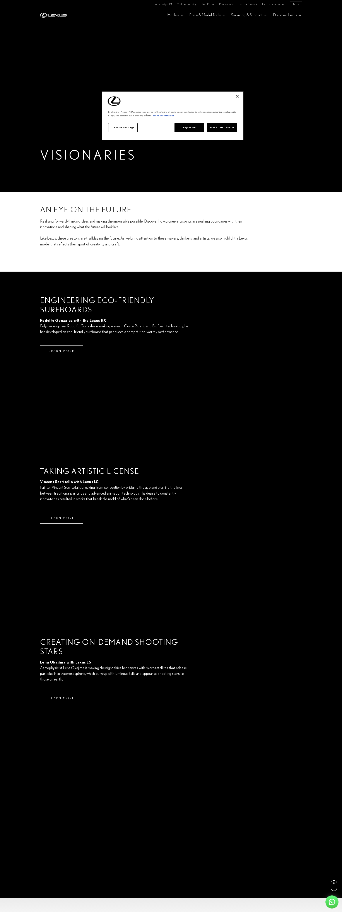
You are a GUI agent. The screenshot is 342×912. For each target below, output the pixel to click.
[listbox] (296, 4)
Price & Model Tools (205, 15)
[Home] (53, 4)
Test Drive (208, 4)
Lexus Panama (271, 4)
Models (173, 15)
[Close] (237, 96)
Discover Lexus (285, 15)
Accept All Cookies (221, 127)
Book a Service (248, 4)
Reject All (189, 127)
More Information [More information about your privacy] (163, 115)
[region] (172, 115)
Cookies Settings (122, 127)
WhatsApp (161, 4)
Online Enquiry (187, 4)
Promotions (226, 4)
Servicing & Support (247, 15)
